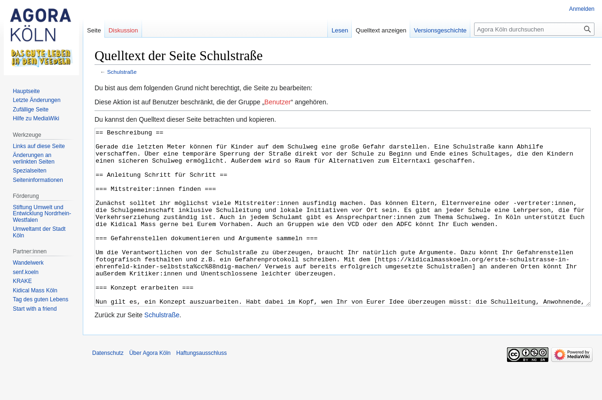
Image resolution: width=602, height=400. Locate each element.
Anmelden (581, 9)
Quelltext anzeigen (381, 30)
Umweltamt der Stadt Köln (39, 232)
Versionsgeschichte (440, 30)
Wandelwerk (28, 262)
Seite (94, 30)
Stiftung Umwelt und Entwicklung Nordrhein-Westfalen (42, 213)
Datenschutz (108, 388)
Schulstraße (122, 72)
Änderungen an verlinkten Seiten (34, 158)
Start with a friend (34, 309)
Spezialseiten (29, 170)
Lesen (340, 30)
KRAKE (22, 281)
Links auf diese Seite (39, 146)
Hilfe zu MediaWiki (36, 118)
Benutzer (277, 102)
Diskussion (123, 30)
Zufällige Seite (30, 109)
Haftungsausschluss (201, 388)
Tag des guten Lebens (40, 299)
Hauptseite (26, 91)
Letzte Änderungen (36, 100)
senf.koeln (26, 272)
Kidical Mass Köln (35, 290)
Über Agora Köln (150, 388)
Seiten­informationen (38, 180)
